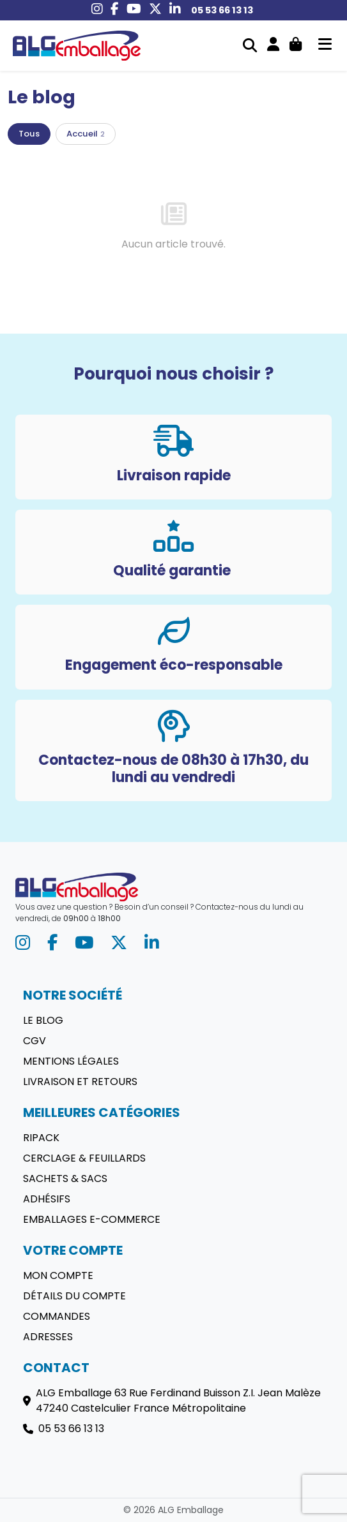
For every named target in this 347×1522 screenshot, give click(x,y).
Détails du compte (74, 1296)
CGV (34, 1040)
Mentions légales (71, 1061)
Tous (29, 134)
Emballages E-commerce (91, 1219)
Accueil (85, 134)
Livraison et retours (80, 1081)
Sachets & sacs (65, 1178)
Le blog (43, 1020)
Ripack (41, 1137)
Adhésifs (46, 1199)
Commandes (56, 1316)
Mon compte (58, 1275)
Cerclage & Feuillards (84, 1158)
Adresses (48, 1336)
